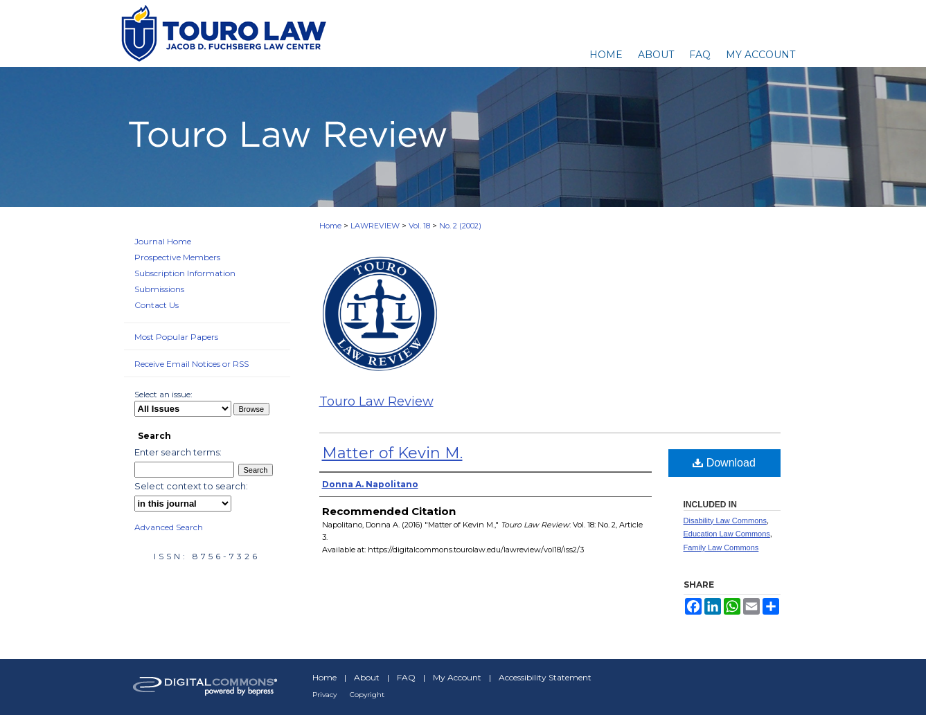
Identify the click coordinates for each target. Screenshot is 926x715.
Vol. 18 (419, 225)
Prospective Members (177, 257)
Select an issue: (163, 394)
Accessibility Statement (545, 677)
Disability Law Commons (725, 520)
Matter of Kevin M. (392, 453)
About (367, 677)
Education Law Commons (727, 534)
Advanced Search (168, 527)
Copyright (367, 694)
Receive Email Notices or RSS (191, 364)
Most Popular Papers (176, 337)
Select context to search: (191, 485)
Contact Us (156, 305)
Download (724, 463)
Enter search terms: (178, 452)
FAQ (406, 677)
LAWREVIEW (375, 225)
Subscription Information (184, 273)
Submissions (159, 289)
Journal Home (162, 241)
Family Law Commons (721, 547)
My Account (457, 677)
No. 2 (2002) (460, 225)
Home (330, 225)
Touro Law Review (376, 401)
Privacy (324, 694)
